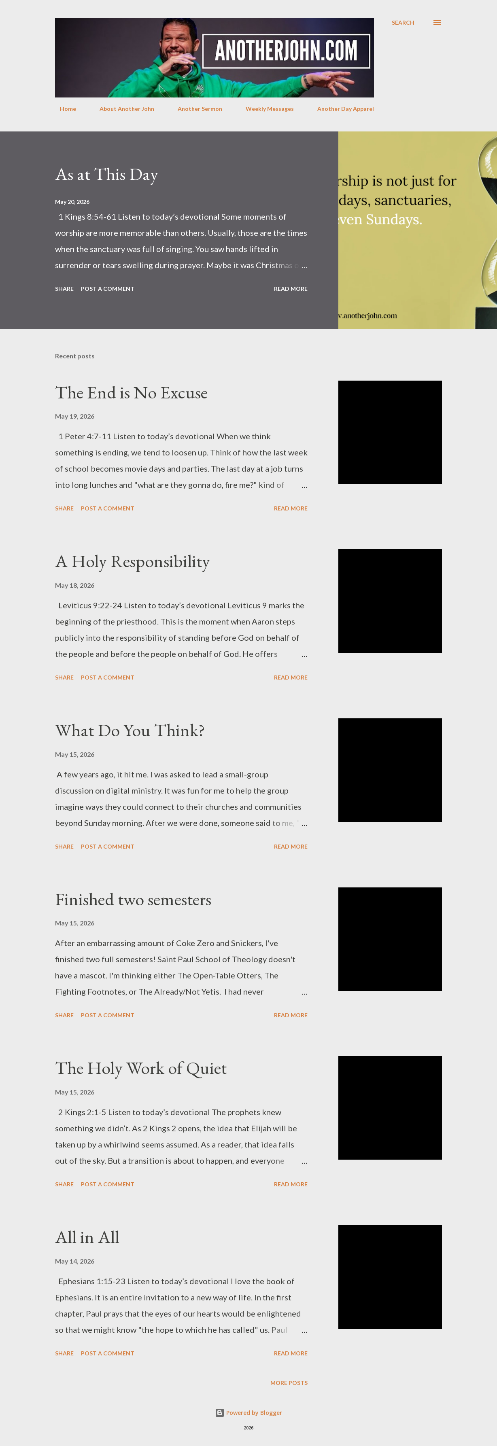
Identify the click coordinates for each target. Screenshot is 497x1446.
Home (63, 108)
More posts (289, 1382)
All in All (87, 1236)
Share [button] (64, 288)
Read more (291, 288)
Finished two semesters (133, 898)
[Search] (403, 23)
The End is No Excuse (131, 392)
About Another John (122, 108)
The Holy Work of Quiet (141, 1067)
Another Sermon (195, 108)
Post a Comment (107, 288)
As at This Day (106, 173)
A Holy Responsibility (132, 560)
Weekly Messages (265, 108)
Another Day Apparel (340, 108)
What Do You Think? (130, 729)
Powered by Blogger (248, 1412)
